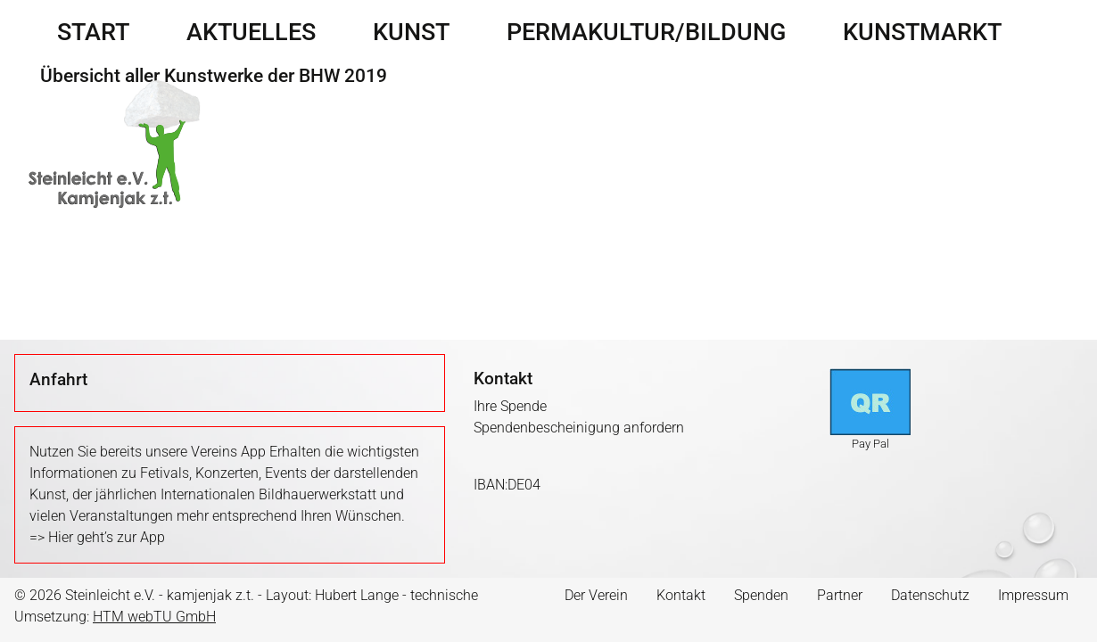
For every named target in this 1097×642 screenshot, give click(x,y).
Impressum (1033, 595)
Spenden (761, 595)
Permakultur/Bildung (646, 32)
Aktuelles (251, 32)
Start (93, 32)
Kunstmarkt (922, 32)
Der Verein (596, 595)
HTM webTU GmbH (154, 616)
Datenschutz (930, 595)
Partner (839, 595)
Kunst (411, 32)
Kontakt (680, 595)
